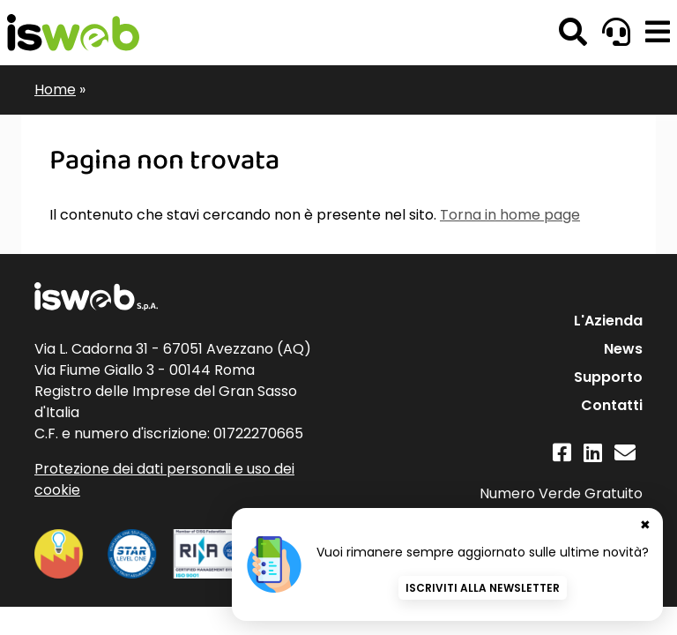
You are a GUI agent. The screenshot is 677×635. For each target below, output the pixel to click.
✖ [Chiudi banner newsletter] (645, 525)
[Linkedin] (593, 452)
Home (55, 89)
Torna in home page (510, 215)
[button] (657, 32)
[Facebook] (562, 452)
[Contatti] (625, 452)
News (623, 349)
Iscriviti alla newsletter (482, 587)
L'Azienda (608, 320)
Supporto (608, 377)
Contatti (612, 405)
